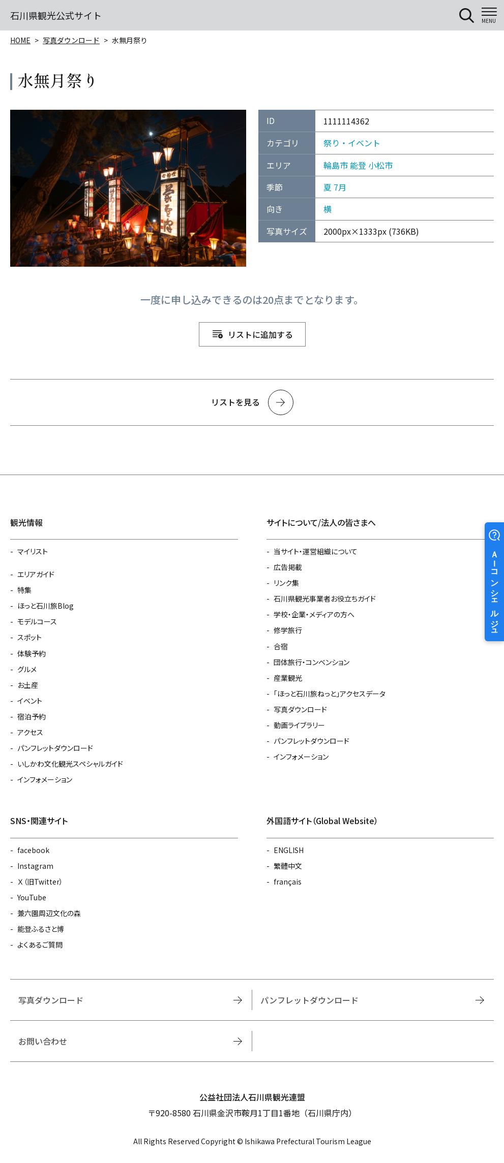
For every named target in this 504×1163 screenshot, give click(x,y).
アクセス (30, 732)
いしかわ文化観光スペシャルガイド (70, 764)
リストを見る (235, 402)
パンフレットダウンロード (55, 748)
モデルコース (37, 621)
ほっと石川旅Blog (45, 606)
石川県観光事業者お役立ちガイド (325, 598)
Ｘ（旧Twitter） (40, 881)
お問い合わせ (42, 1041)
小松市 (380, 165)
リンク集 (286, 583)
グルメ (27, 669)
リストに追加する (260, 334)
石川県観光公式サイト (56, 15)
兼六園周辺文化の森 (49, 913)
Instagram (35, 866)
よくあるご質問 (40, 944)
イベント (29, 701)
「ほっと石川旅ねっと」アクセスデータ (330, 693)
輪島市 (335, 165)
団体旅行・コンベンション (311, 662)
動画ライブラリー (299, 725)
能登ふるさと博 (40, 929)
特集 (24, 590)
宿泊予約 (31, 716)
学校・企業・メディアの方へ (314, 614)
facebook (33, 850)
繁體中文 (288, 866)
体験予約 (31, 653)
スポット (29, 637)
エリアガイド (35, 574)
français (288, 881)
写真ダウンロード (71, 40)
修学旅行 (288, 630)
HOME (20, 40)
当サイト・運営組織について (316, 551)
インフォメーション (44, 779)
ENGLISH (289, 850)
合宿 (281, 646)
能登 (358, 165)
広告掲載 (288, 567)
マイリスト (32, 551)
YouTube (31, 897)
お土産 (27, 685)
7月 (340, 187)
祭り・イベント (351, 143)
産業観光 (288, 678)
